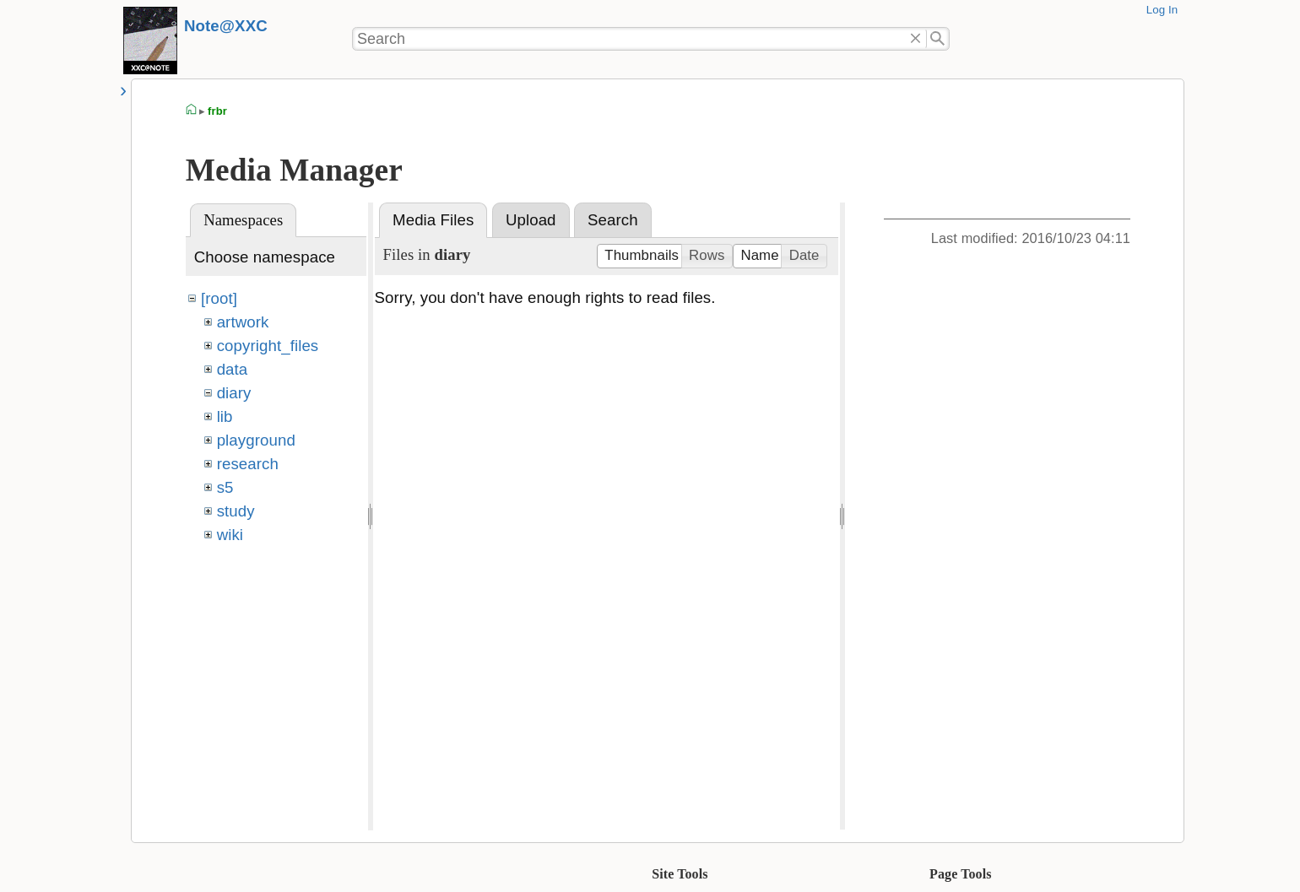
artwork (243, 322)
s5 (225, 487)
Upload (531, 220)
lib (225, 416)
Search (613, 220)
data (232, 369)
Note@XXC (226, 26)
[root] (219, 298)
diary (234, 393)
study (236, 511)
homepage (192, 111)
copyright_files (268, 345)
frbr (217, 111)
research (248, 464)
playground (256, 440)
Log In (1162, 9)
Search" (938, 39)
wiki (230, 534)
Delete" (915, 39)
